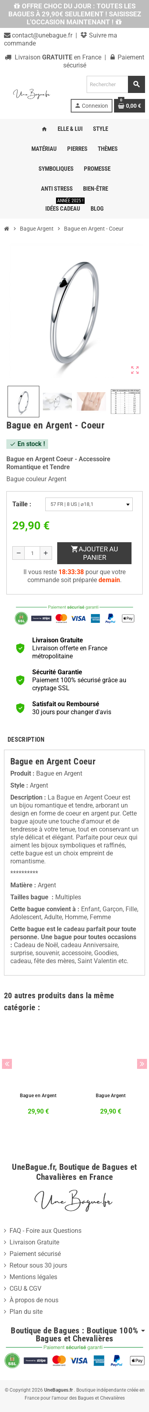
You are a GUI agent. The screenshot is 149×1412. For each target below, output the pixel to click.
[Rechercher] (116, 84)
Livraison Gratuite (34, 1242)
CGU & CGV (25, 1288)
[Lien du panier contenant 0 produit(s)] (129, 106)
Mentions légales (33, 1277)
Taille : (21, 504)
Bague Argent (111, 1095)
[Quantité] (32, 553)
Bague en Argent (38, 1095)
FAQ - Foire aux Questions (45, 1230)
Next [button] (142, 1064)
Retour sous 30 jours (38, 1265)
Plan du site (26, 1311)
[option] (38, 1073)
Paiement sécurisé (35, 1254)
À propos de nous (34, 1300)
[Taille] (89, 504)
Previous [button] (7, 1064)
